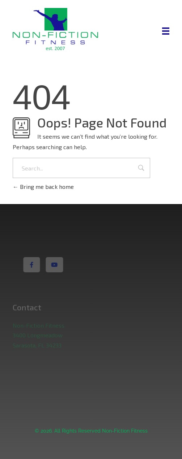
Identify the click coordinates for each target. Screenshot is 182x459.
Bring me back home (43, 186)
